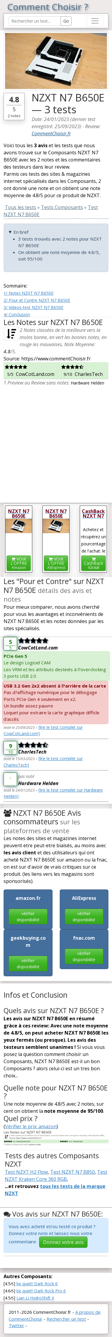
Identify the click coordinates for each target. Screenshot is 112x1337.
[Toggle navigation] (95, 21)
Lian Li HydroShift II (35, 1298)
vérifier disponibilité (28, 916)
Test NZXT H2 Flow (26, 1172)
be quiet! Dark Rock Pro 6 (41, 1291)
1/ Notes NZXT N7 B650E (28, 293)
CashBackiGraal (93, 563)
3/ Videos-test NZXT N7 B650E (33, 307)
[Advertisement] (56, 442)
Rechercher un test (66, 1319)
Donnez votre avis (63, 1242)
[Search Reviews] (35, 21)
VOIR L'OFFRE (18, 563)
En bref (20, 232)
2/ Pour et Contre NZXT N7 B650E (37, 300)
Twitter (16, 1325)
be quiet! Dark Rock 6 (37, 1283)
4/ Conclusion (17, 314)
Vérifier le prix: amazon (30, 1126)
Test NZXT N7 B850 (72, 1172)
